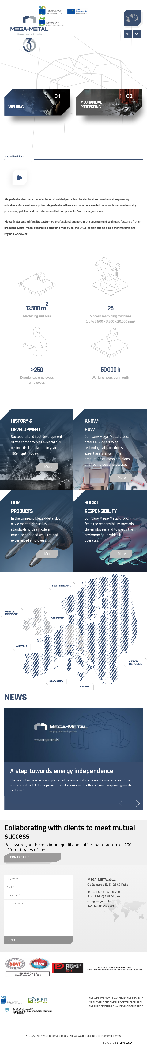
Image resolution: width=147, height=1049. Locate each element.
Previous (122, 803)
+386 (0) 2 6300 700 (106, 891)
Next (136, 803)
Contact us (19, 857)
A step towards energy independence (61, 771)
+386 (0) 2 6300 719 (106, 896)
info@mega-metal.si (100, 901)
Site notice (93, 1035)
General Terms (111, 1035)
